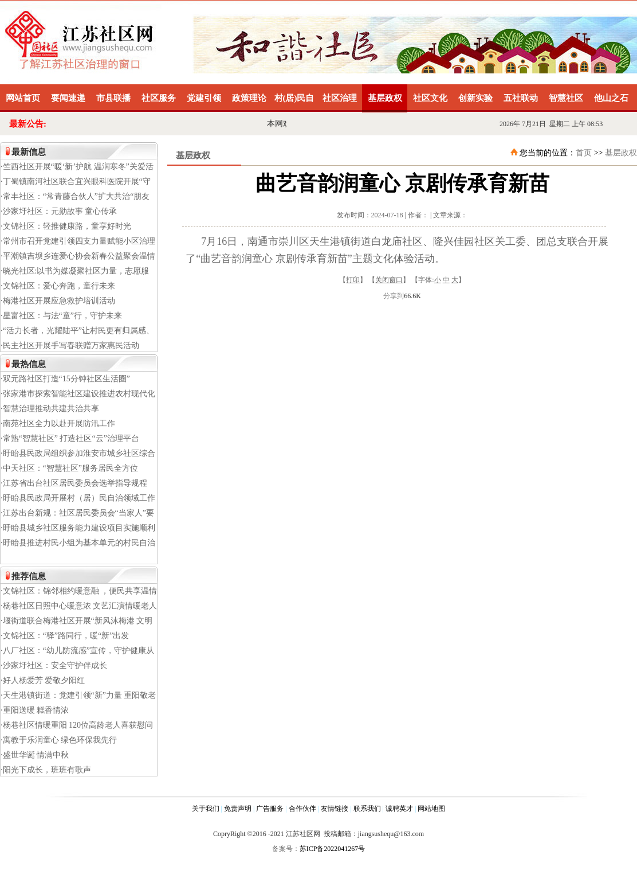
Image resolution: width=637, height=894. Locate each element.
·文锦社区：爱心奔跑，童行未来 (58, 286)
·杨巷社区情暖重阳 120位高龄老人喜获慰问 (77, 725)
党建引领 (204, 98)
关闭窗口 (389, 280)
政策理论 (249, 98)
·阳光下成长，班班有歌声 (46, 770)
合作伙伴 (302, 809)
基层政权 (385, 98)
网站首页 (23, 98)
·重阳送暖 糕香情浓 (35, 710)
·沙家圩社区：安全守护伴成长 (54, 665)
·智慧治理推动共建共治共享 (50, 408)
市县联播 (113, 98)
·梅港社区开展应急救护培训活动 (58, 300)
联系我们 (367, 809)
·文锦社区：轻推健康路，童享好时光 (66, 226)
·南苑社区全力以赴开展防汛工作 (58, 423)
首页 (584, 153)
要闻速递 (68, 98)
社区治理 (340, 98)
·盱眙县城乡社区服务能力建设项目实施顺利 (78, 528)
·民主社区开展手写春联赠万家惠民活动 (70, 345)
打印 (353, 280)
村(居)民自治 (294, 102)
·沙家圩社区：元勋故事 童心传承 (59, 211)
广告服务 (270, 809)
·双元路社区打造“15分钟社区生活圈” (65, 378)
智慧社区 (566, 98)
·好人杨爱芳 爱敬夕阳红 (43, 680)
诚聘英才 (399, 809)
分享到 (393, 296)
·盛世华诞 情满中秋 (35, 755)
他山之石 (611, 98)
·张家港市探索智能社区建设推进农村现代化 (78, 393)
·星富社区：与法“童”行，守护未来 (61, 315)
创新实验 (475, 98)
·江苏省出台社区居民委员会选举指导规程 (74, 483)
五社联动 (521, 98)
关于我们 (205, 809)
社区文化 (430, 98)
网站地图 (431, 809)
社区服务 (158, 98)
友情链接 (334, 809)
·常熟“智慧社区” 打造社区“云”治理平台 (70, 438)
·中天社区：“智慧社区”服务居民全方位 (69, 468)
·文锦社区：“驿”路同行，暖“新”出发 (65, 635)
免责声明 (237, 809)
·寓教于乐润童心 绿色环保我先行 (59, 740)
